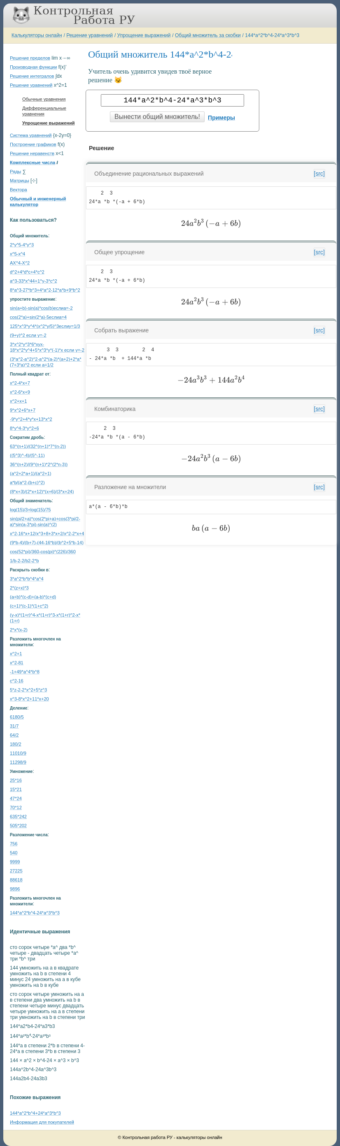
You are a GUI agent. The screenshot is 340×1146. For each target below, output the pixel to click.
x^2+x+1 (18, 401)
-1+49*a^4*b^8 (25, 671)
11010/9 (18, 753)
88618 (16, 879)
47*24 (16, 798)
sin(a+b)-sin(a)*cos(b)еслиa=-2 (41, 308)
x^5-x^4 (17, 253)
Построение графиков (33, 144)
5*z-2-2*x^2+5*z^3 (28, 689)
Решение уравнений (89, 35)
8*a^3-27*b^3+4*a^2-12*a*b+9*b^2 (45, 290)
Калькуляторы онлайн (37, 35)
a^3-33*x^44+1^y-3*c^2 (33, 280)
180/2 (15, 744)
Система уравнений (30, 135)
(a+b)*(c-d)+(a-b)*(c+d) (33, 596)
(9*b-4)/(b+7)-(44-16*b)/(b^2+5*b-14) (47, 542)
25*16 (16, 780)
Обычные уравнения (43, 99)
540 (13, 852)
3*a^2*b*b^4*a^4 (27, 578)
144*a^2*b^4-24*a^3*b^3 (272, 35)
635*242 (18, 816)
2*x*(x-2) (19, 629)
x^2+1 (16, 653)
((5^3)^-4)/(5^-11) (27, 455)
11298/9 (18, 762)
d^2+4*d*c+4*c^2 (27, 271)
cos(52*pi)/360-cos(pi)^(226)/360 (43, 551)
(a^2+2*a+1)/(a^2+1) (30, 473)
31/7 (14, 726)
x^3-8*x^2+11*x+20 (29, 698)
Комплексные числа (32, 162)
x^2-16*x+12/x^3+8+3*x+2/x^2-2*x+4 (47, 533)
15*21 (16, 789)
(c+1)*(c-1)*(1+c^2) (29, 605)
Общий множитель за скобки (208, 35)
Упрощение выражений (144, 35)
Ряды (15, 171)
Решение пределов (30, 58)
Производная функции (33, 67)
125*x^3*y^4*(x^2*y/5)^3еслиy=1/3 (45, 326)
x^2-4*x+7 (20, 382)
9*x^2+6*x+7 (22, 410)
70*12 (16, 807)
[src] (319, 173)
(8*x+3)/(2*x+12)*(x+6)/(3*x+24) (42, 491)
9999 (15, 861)
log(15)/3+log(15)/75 (30, 509)
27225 (16, 870)
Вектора (18, 189)
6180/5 (17, 717)
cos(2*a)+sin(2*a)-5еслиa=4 (38, 317)
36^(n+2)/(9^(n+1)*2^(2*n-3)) (39, 464)
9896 (15, 888)
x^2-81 (16, 662)
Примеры (221, 117)
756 (13, 843)
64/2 (14, 735)
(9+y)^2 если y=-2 (28, 335)
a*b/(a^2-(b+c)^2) (27, 482)
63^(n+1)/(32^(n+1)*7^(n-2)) (38, 446)
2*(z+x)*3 (19, 587)
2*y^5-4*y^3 (22, 244)
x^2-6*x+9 (20, 392)
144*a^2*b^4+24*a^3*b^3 (35, 1113)
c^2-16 (16, 680)
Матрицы (19, 180)
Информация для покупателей (42, 1122)
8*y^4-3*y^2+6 (24, 428)
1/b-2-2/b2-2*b (24, 560)
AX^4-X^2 (20, 262)
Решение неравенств (32, 153)
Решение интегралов (32, 76)
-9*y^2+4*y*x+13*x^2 (31, 419)
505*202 (18, 825)
